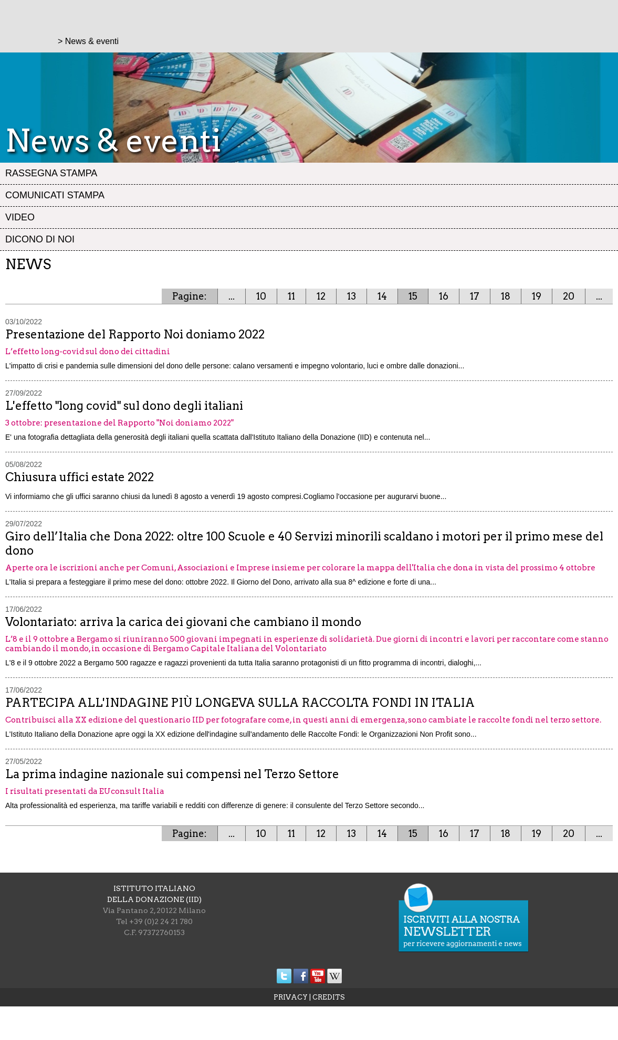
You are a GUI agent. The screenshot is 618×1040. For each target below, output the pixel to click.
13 (351, 296)
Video (20, 217)
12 (321, 296)
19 (536, 296)
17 (474, 296)
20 (568, 296)
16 (443, 296)
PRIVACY (291, 997)
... (231, 296)
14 (382, 296)
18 (505, 296)
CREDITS (328, 997)
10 (261, 296)
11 (291, 296)
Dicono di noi (40, 239)
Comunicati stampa (54, 195)
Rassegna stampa (51, 173)
